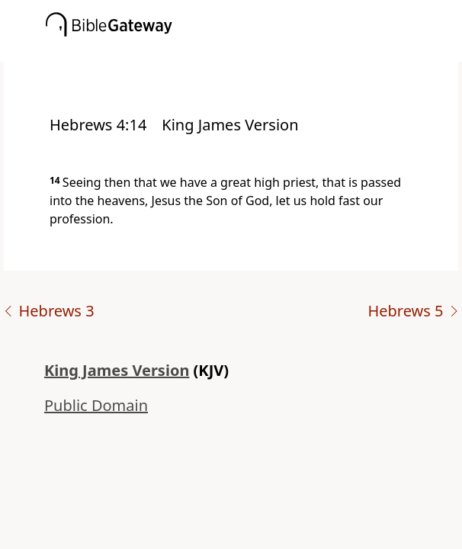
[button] (254, 51)
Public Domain (96, 405)
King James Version (116, 370)
